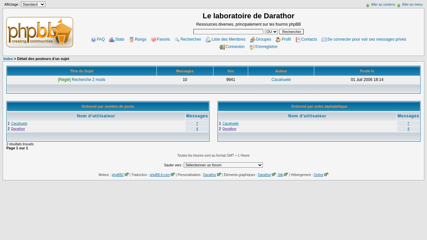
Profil (286, 39)
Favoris (163, 39)
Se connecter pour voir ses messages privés (367, 39)
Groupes (263, 39)
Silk (280, 175)
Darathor (18, 129)
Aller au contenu (383, 4)
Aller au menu (412, 4)
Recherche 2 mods (81, 79)
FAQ (101, 39)
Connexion (235, 46)
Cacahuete (281, 79)
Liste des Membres (228, 39)
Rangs (140, 39)
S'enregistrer (266, 46)
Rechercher (190, 39)
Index (8, 59)
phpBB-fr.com (160, 175)
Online (318, 175)
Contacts (309, 39)
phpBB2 (118, 175)
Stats (119, 39)
